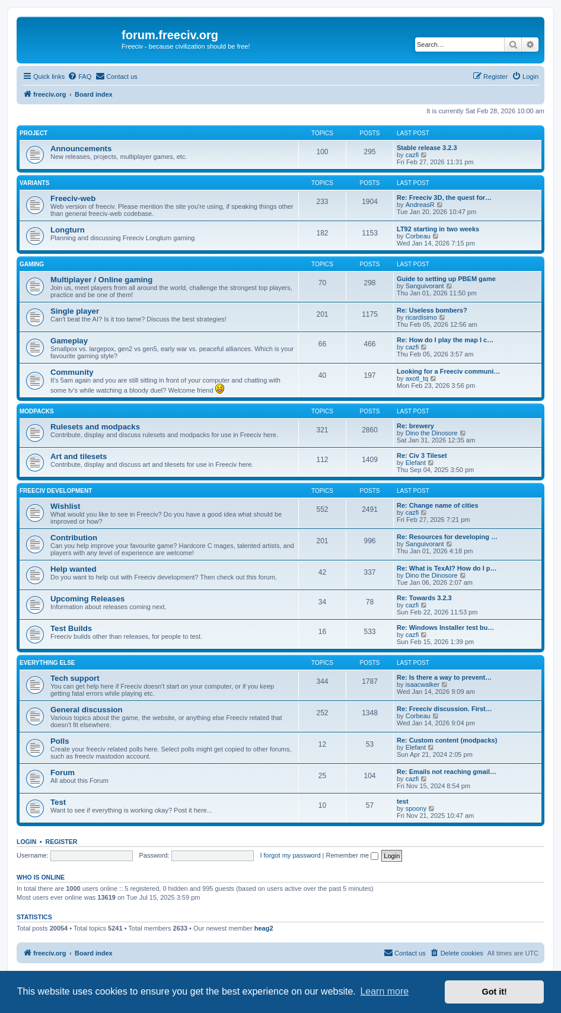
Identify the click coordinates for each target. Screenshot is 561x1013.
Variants (34, 183)
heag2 (263, 928)
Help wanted (73, 569)
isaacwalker (422, 684)
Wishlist (65, 506)
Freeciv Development (56, 491)
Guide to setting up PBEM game (446, 278)
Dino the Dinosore (432, 433)
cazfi (412, 154)
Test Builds (71, 628)
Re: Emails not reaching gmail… (446, 771)
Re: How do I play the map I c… (445, 339)
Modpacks (37, 411)
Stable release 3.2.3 (427, 147)
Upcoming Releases (87, 598)
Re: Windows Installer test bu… (445, 627)
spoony (416, 808)
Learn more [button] (384, 991)
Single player (74, 311)
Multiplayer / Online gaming (101, 279)
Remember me (352, 855)
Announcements (80, 148)
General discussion (86, 709)
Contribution (73, 537)
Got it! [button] (494, 991)
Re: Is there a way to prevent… (444, 677)
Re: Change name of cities (438, 505)
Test (58, 802)
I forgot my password (290, 855)
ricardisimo (421, 317)
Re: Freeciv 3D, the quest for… (444, 197)
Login (26, 841)
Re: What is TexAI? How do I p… (446, 568)
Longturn (67, 229)
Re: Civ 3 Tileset (422, 455)
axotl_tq (417, 378)
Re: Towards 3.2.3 (424, 597)
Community (72, 372)
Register (62, 841)
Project (33, 133)
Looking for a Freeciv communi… (448, 371)
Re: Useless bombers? (432, 310)
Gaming (32, 264)
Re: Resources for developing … (447, 536)
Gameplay (69, 340)
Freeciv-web (72, 198)
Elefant (416, 462)
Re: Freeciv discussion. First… (444, 708)
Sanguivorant (425, 285)
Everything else (47, 663)
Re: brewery (415, 425)
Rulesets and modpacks (95, 426)
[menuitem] (79, 76)
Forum (62, 772)
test (403, 801)
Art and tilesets (78, 456)
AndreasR (420, 204)
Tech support (75, 678)
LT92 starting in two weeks (438, 228)
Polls (59, 741)
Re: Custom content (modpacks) (447, 740)
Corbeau (418, 236)
